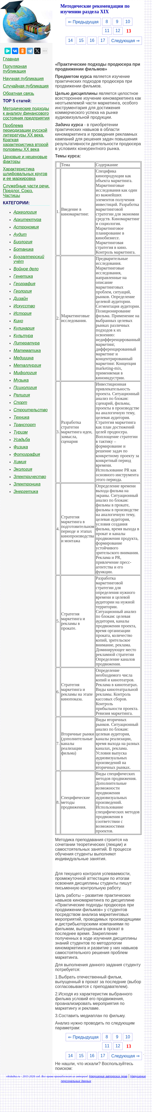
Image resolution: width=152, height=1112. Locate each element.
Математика (27, 350)
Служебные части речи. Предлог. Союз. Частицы (26, 191)
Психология (25, 387)
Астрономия (26, 227)
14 (70, 40)
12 (117, 30)
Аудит (20, 234)
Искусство (24, 306)
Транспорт (25, 424)
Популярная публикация (15, 68)
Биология (23, 242)
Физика (21, 447)
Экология (23, 469)
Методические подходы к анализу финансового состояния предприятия (26, 113)
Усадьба (22, 439)
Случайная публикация (25, 86)
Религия (22, 395)
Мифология (25, 372)
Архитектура (27, 219)
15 (81, 40)
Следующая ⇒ (125, 40)
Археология (25, 212)
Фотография (27, 454)
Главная (11, 59)
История (23, 313)
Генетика (23, 276)
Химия (20, 462)
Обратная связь (18, 93)
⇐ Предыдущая (83, 22)
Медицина (24, 358)
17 (102, 40)
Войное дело (26, 269)
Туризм (21, 432)
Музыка (21, 380)
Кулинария (24, 328)
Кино (18, 321)
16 (92, 40)
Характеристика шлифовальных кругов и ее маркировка (25, 174)
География (24, 283)
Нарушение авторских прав (108, 1076)
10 (127, 21)
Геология (23, 291)
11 (107, 30)
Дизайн (21, 298)
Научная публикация (23, 78)
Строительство (31, 410)
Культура (23, 335)
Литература (27, 343)
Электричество (30, 476)
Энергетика (26, 491)
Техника (21, 417)
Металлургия (27, 365)
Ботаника (24, 249)
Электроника (27, 484)
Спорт (20, 402)
